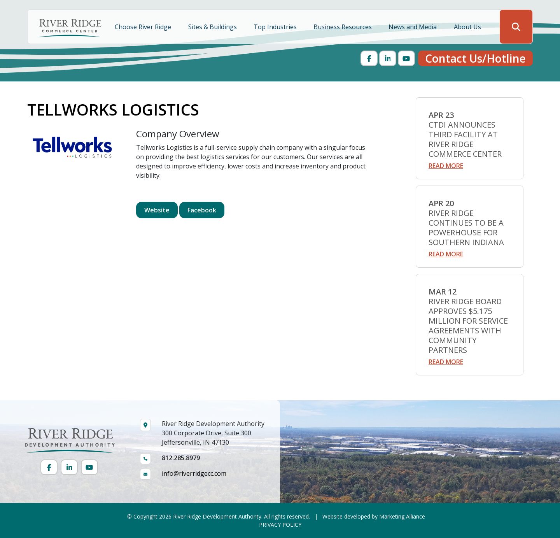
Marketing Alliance (402, 516)
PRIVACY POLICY (280, 524)
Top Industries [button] (276, 27)
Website (157, 210)
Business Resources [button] (343, 27)
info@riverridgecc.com (194, 473)
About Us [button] (468, 27)
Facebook (201, 210)
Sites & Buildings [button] (213, 27)
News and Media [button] (413, 27)
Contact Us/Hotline (475, 58)
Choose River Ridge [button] (144, 27)
